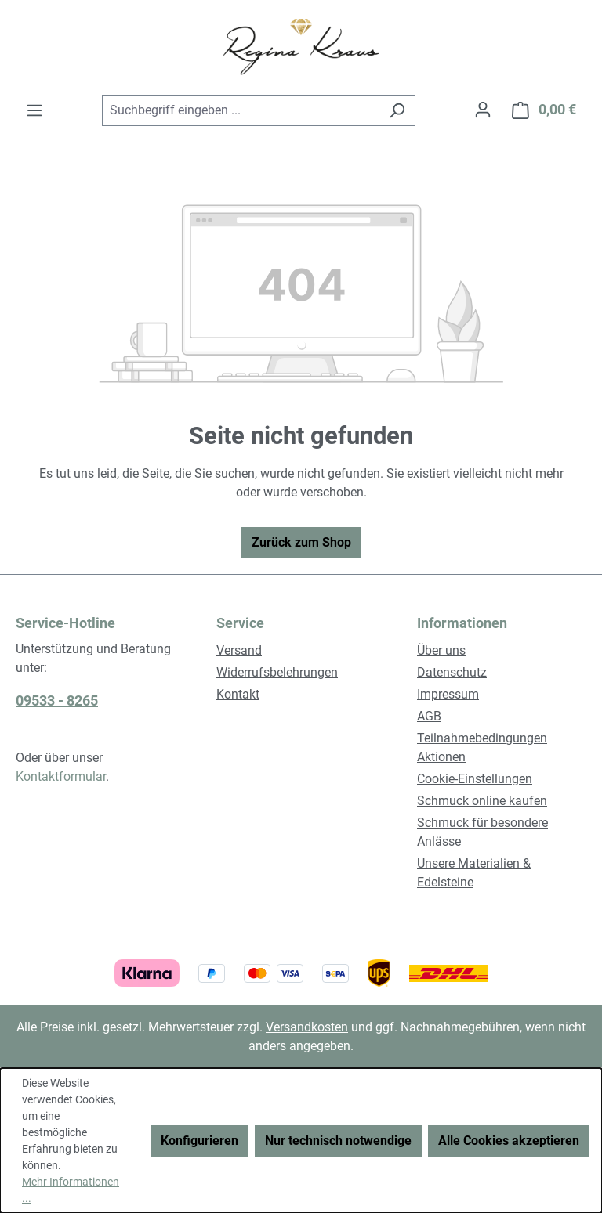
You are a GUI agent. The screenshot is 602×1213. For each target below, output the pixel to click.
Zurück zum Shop (301, 542)
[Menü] (34, 110)
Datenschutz (452, 672)
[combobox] (240, 110)
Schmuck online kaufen (482, 800)
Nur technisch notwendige (338, 1140)
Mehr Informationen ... (70, 1189)
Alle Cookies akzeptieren (508, 1140)
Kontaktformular (61, 776)
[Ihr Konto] (483, 109)
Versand (239, 650)
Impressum (448, 694)
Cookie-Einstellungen (474, 778)
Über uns (441, 650)
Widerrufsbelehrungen (277, 672)
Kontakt (237, 694)
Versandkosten (307, 1027)
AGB (429, 716)
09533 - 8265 (57, 700)
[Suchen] (397, 110)
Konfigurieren (199, 1140)
